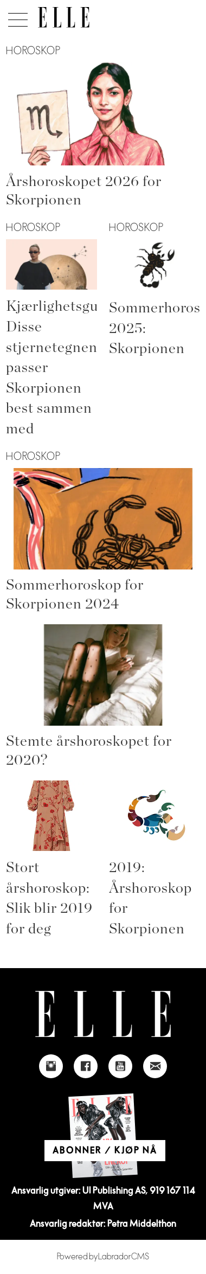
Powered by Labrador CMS (103, 1257)
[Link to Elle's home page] (103, 1014)
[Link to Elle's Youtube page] (120, 1066)
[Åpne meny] (16, 17)
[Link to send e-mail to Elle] (155, 1066)
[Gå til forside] (63, 17)
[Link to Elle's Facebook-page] (86, 1066)
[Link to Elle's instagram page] (51, 1066)
